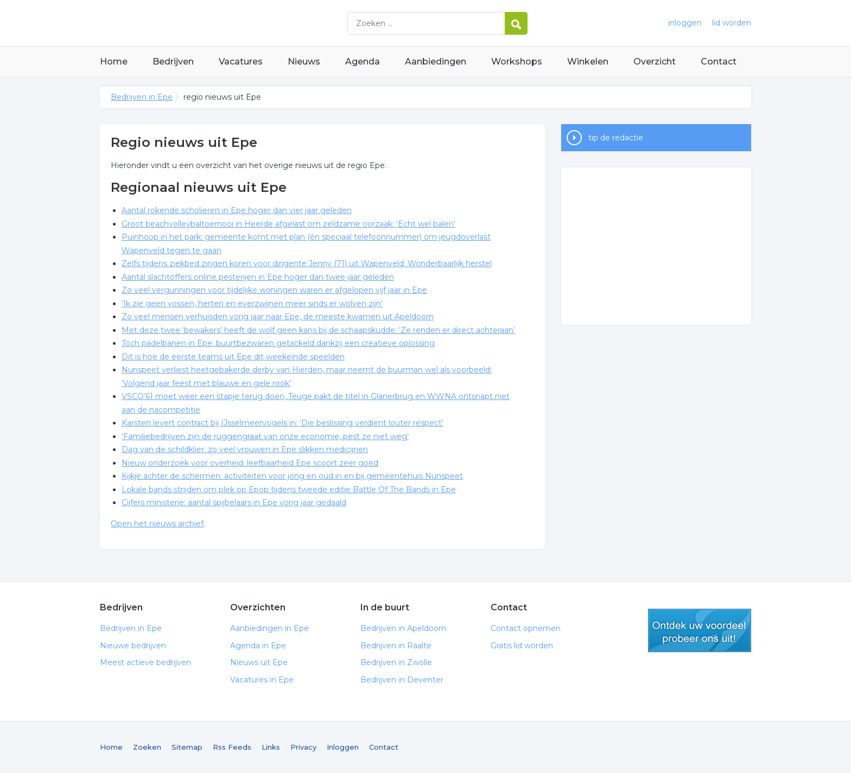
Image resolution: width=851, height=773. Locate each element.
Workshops (516, 61)
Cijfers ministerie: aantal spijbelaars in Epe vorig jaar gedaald (234, 502)
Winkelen (587, 61)
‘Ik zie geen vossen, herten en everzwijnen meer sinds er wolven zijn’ (252, 303)
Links (271, 747)
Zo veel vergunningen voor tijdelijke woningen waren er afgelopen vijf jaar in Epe (274, 290)
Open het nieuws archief (157, 524)
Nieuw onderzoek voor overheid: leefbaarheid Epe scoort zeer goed (250, 463)
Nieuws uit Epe (259, 662)
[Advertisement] (656, 246)
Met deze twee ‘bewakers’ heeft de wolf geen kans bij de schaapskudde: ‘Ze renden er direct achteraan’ (318, 330)
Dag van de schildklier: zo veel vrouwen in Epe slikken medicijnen (245, 449)
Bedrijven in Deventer (401, 680)
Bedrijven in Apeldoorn (403, 628)
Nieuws (304, 61)
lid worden (731, 23)
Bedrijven (173, 61)
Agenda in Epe (258, 645)
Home (114, 61)
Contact (718, 61)
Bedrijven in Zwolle (396, 662)
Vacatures (241, 61)
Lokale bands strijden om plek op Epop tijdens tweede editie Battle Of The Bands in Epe (289, 489)
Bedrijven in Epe (235, 23)
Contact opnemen (526, 628)
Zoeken (147, 747)
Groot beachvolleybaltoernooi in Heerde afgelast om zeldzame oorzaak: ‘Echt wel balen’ (288, 224)
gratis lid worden (699, 630)
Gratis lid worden (522, 645)
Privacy (303, 747)
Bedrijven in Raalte (395, 645)
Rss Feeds (232, 747)
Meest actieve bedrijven (145, 662)
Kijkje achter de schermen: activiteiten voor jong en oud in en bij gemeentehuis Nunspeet (292, 476)
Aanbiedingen (435, 61)
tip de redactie (615, 138)
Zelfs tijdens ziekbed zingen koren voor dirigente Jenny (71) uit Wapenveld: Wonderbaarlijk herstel (307, 263)
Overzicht (654, 61)
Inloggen (343, 747)
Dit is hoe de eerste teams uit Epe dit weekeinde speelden (233, 357)
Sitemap (187, 747)
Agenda (362, 61)
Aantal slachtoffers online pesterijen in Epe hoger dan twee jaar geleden (258, 277)
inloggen (685, 23)
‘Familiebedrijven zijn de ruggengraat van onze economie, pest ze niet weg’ (265, 436)
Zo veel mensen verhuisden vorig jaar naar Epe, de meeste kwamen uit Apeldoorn (278, 316)
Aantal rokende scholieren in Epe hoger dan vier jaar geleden (237, 210)
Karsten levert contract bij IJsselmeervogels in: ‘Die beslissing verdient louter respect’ (282, 423)
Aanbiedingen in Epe (269, 628)
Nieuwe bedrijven (133, 645)
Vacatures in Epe (262, 680)
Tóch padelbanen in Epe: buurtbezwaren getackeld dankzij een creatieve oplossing (278, 343)
